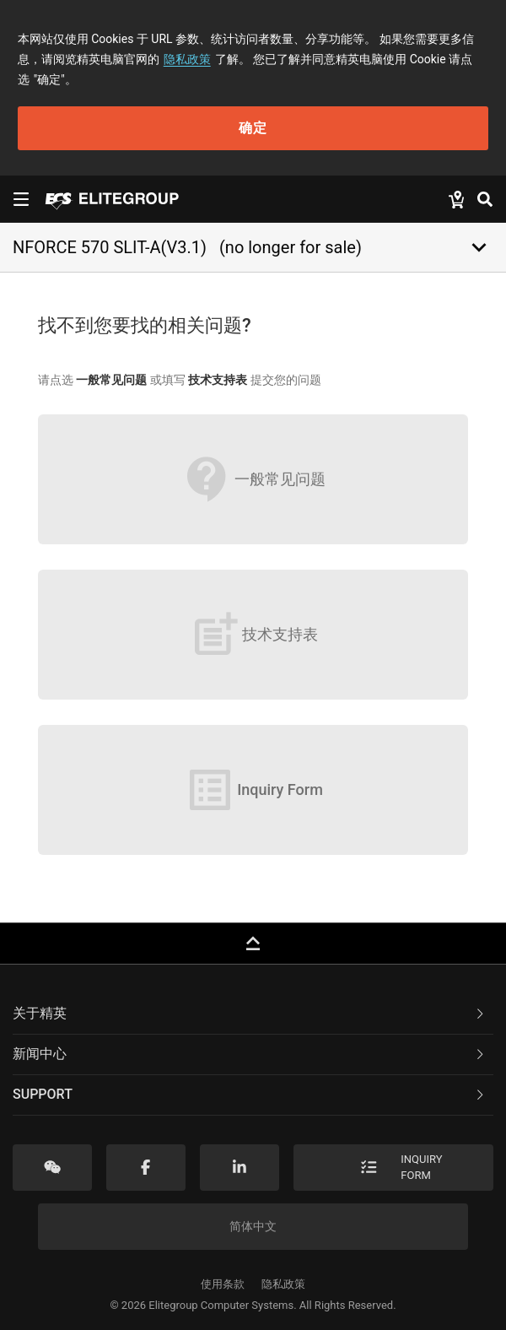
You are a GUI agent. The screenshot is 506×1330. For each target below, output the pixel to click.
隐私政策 (187, 59)
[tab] (253, 1014)
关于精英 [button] (250, 1013)
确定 (253, 128)
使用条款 (223, 1284)
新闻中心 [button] (250, 1054)
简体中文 (253, 1226)
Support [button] (250, 1094)
